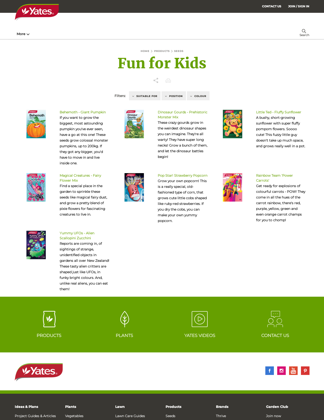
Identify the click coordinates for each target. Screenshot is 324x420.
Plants (70, 407)
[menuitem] (298, 6)
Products (173, 407)
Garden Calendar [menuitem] (210, 34)
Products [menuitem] (74, 34)
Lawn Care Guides (130, 416)
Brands (222, 407)
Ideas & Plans (26, 407)
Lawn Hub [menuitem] (138, 34)
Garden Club (277, 407)
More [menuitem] (235, 34)
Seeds (170, 416)
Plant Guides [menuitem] (106, 34)
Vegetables (74, 416)
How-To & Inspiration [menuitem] (36, 34)
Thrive (221, 416)
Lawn (120, 407)
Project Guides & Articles (35, 416)
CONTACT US (271, 6)
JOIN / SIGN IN (298, 6)
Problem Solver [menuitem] (172, 34)
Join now (273, 416)
